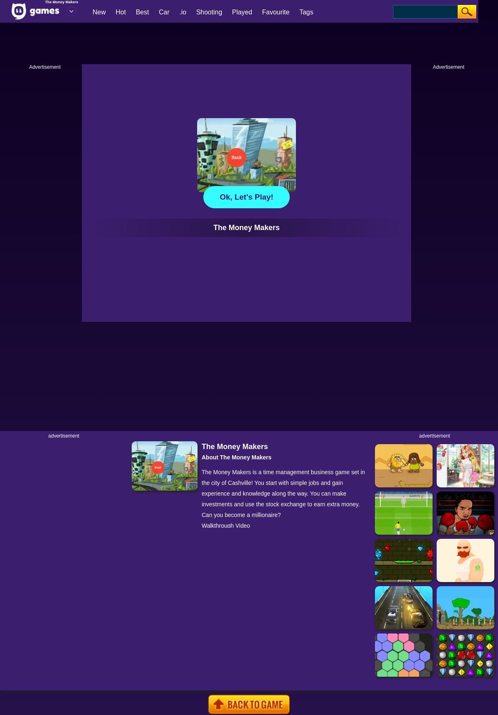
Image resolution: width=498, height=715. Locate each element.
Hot (121, 12)
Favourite (276, 12)
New (99, 12)
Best (142, 12)
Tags (306, 12)
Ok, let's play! (246, 197)
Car (164, 12)
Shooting (209, 12)
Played (242, 12)
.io (182, 12)
